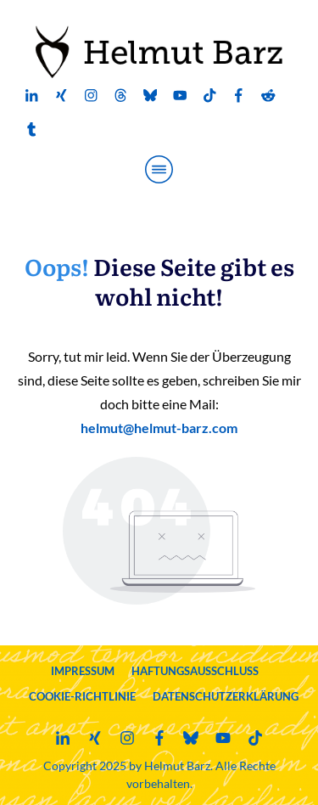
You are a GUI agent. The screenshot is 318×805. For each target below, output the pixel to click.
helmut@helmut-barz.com (159, 427)
